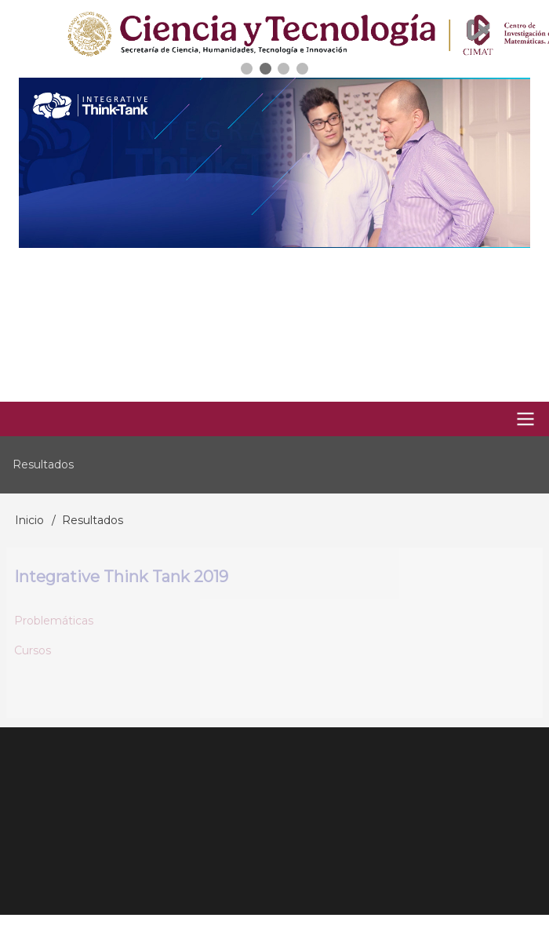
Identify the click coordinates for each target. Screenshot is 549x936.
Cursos (32, 650)
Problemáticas (53, 621)
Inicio (29, 520)
